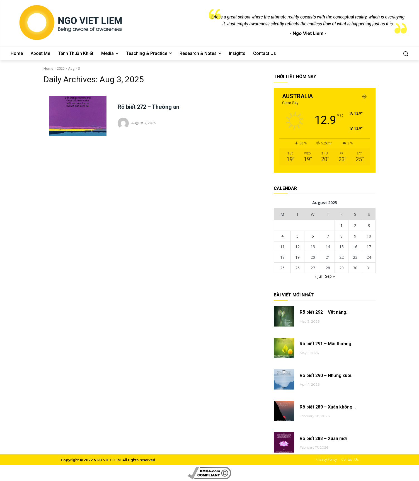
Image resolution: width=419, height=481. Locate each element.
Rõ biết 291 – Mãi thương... (327, 343)
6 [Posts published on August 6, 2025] (313, 236)
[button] (405, 53)
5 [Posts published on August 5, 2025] (297, 236)
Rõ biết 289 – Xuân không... (328, 407)
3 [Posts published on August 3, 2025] (369, 225)
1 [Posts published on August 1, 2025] (341, 225)
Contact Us (350, 459)
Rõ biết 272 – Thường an (148, 106)
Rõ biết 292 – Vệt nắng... (324, 312)
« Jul (318, 276)
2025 (61, 68)
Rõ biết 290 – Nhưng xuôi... (327, 375)
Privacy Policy (326, 459)
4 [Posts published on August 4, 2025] (282, 236)
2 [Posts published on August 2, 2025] (355, 225)
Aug (71, 68)
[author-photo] (124, 123)
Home (48, 68)
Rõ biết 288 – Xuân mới (323, 438)
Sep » (330, 276)
